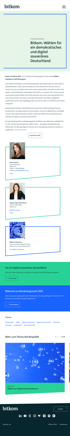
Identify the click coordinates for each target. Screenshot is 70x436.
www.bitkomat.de (20, 130)
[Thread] (30, 417)
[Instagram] (35, 417)
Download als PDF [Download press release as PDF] (35, 135)
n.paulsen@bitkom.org (21, 170)
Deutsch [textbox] (6, 424)
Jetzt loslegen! (14, 304)
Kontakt (60, 409)
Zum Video (13, 278)
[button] (63, 337)
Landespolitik (18, 325)
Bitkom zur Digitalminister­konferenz (22, 389)
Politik (18, 322)
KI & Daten (56, 322)
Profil (11, 174)
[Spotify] (49, 417)
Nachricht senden (15, 210)
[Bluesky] (39, 417)
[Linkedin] (20, 417)
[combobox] (7, 424)
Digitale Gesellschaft (28, 322)
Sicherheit (8, 325)
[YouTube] (25, 417)
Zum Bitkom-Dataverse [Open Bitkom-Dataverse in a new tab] (17, 249)
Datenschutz (52, 424)
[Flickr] (54, 417)
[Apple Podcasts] (44, 417)
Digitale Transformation (44, 322)
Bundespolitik (9, 322)
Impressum (63, 424)
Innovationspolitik (29, 325)
